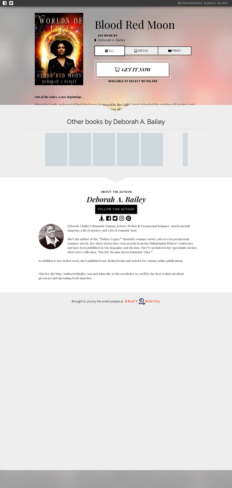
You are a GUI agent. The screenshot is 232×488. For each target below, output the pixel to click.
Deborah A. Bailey (111, 40)
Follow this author (116, 209)
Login (222, 3)
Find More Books (190, 3)
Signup (209, 3)
